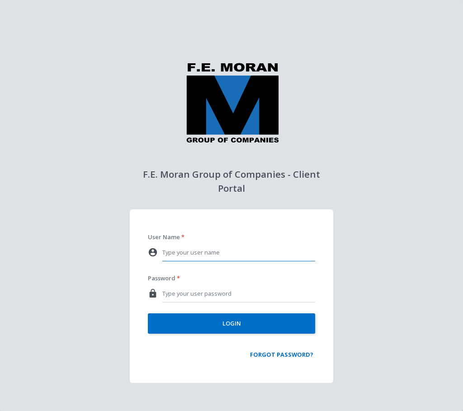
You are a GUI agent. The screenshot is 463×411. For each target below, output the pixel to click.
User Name (164, 237)
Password (161, 278)
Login (231, 323)
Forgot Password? (281, 354)
